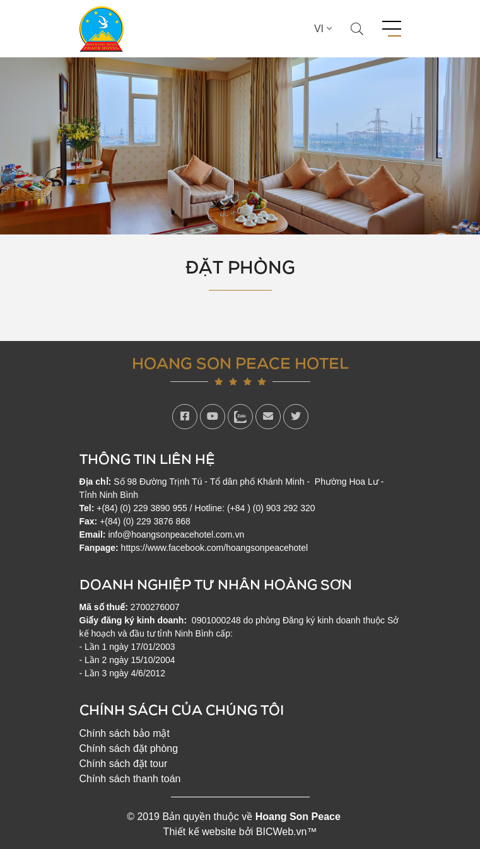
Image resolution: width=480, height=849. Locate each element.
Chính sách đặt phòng (129, 748)
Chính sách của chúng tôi (181, 709)
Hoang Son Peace (298, 816)
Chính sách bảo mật (124, 733)
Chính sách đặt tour (123, 763)
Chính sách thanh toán (130, 778)
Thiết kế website (200, 831)
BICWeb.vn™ (286, 831)
